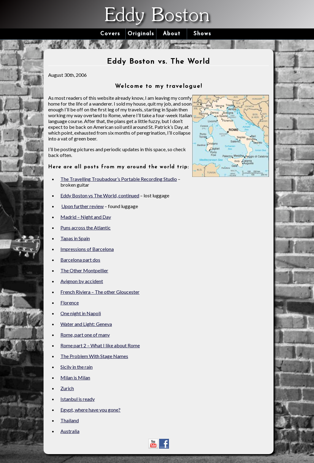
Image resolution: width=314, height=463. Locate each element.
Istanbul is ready (77, 399)
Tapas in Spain (75, 238)
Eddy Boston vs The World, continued (99, 195)
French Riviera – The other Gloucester (100, 292)
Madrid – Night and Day (85, 217)
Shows (202, 33)
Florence (69, 302)
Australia (69, 431)
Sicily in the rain (76, 367)
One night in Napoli (80, 313)
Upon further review (82, 206)
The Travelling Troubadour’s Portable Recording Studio (118, 179)
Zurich (67, 388)
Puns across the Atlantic (85, 227)
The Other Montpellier (84, 270)
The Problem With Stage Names (94, 356)
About (172, 33)
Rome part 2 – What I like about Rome (100, 345)
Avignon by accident (81, 281)
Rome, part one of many (85, 335)
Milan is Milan (75, 377)
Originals (141, 33)
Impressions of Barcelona (87, 249)
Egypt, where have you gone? (90, 410)
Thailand (69, 420)
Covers (110, 33)
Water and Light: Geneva (86, 324)
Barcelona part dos (80, 260)
